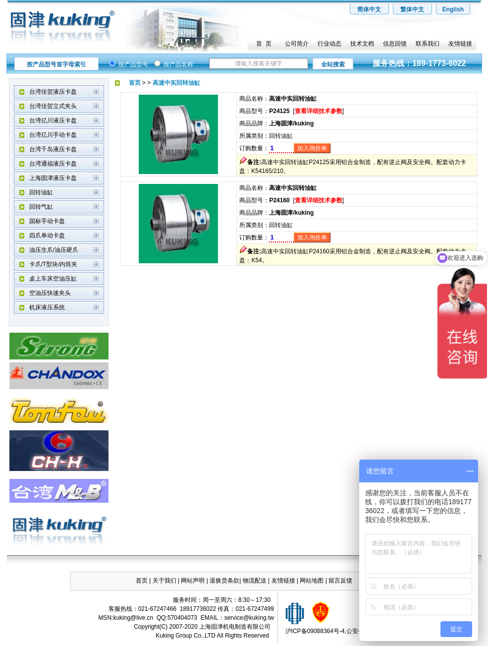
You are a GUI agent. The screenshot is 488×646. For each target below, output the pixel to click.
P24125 (279, 111)
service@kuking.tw (249, 617)
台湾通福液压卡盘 (53, 163)
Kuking (165, 635)
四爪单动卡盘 (47, 235)
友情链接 (460, 43)
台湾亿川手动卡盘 (53, 134)
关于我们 (164, 580)
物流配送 (255, 580)
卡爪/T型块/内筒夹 (53, 264)
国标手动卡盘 (47, 221)
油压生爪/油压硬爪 (53, 249)
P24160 (279, 200)
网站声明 (193, 580)
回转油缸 (41, 192)
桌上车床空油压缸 (53, 278)
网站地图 (312, 580)
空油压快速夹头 (50, 293)
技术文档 (362, 43)
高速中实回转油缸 (293, 98)
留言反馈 (340, 580)
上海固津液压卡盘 (53, 178)
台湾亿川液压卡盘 (53, 120)
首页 (142, 580)
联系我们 (427, 43)
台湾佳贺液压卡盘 (53, 91)
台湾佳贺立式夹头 (53, 106)
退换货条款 (224, 580)
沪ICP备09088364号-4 (315, 631)
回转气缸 (41, 206)
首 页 (263, 43)
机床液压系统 (47, 307)
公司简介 (297, 43)
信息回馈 (395, 43)
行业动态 (329, 43)
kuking (121, 617)
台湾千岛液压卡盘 (53, 149)
